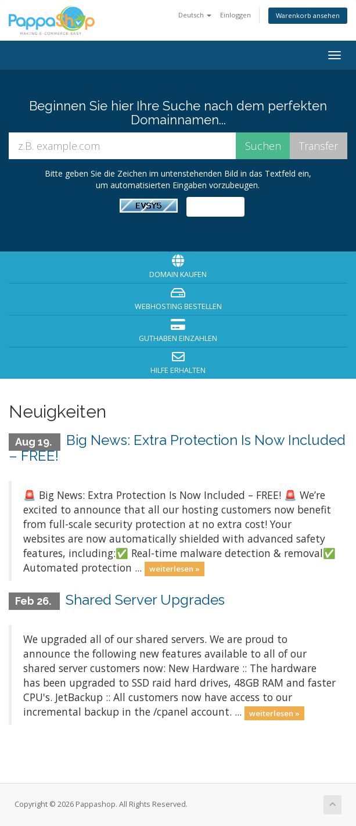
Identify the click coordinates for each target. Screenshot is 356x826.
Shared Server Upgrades (145, 599)
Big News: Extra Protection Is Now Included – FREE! (177, 448)
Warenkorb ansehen (308, 15)
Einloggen (235, 14)
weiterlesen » (174, 568)
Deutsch (194, 14)
